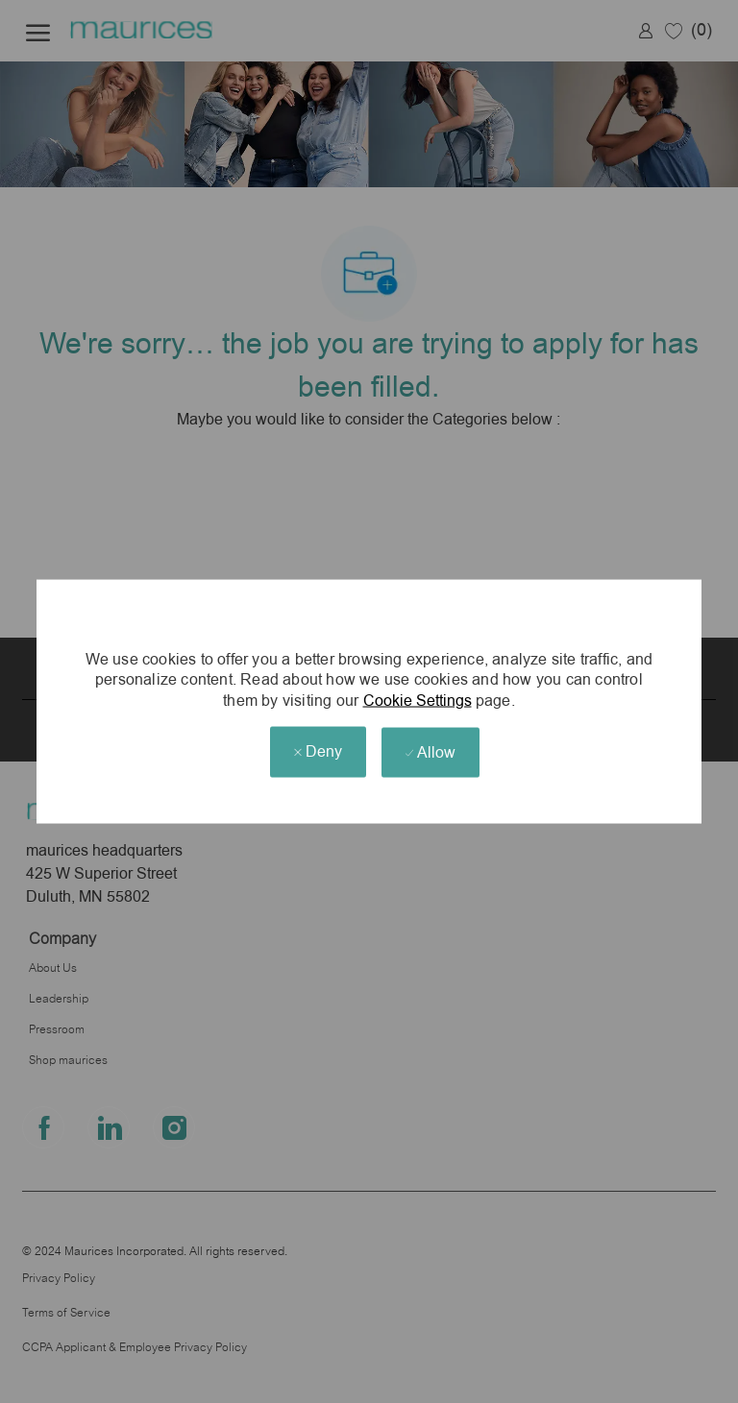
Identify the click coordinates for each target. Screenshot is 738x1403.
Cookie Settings (417, 700)
